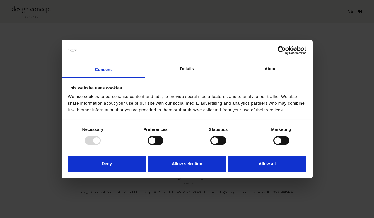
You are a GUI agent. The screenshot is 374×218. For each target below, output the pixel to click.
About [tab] (271, 68)
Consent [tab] (103, 69)
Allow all (267, 163)
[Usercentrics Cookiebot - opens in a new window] (281, 50)
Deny (107, 163)
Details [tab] (187, 68)
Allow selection (187, 163)
